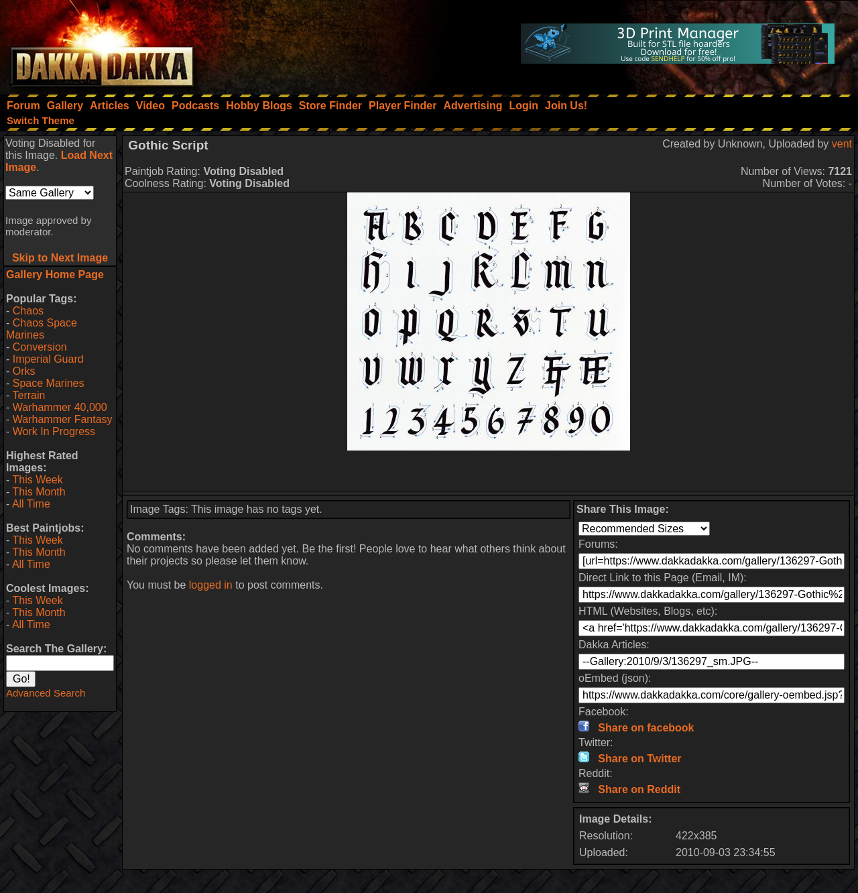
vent (842, 144)
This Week (37, 479)
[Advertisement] (489, 471)
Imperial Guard (48, 359)
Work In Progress (54, 431)
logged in (211, 585)
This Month (38, 491)
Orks (24, 371)
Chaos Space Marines (41, 329)
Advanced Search (45, 693)
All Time (31, 504)
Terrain (28, 395)
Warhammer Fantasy (63, 419)
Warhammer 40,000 (60, 407)
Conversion (40, 347)
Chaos (28, 310)
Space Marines (48, 383)
